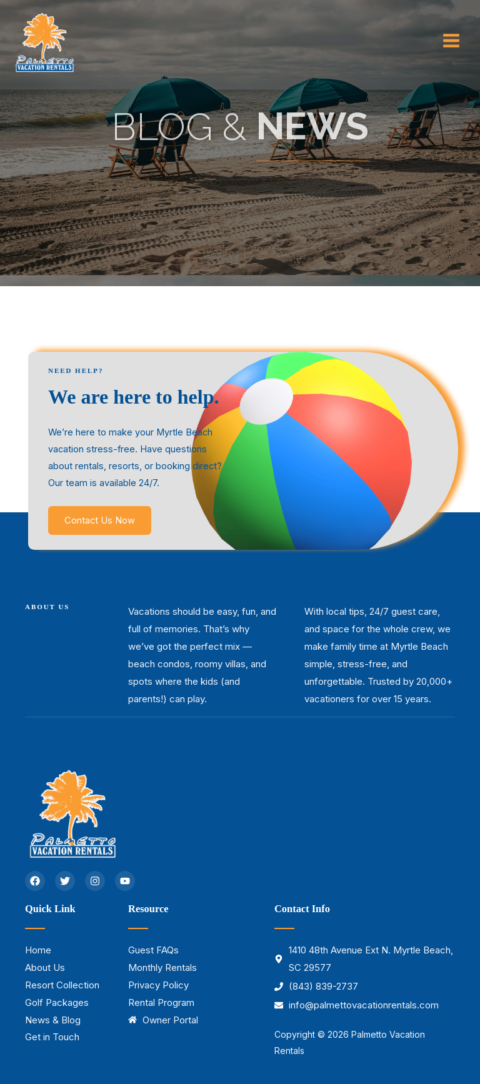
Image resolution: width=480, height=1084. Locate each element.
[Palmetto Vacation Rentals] (43, 40)
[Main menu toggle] (451, 40)
